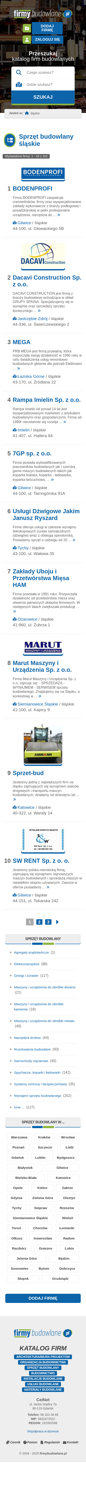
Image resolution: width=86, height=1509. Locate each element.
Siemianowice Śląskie (38, 700)
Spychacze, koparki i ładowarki (38, 1068)
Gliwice (24, 219)
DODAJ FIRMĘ (43, 1345)
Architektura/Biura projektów (43, 1403)
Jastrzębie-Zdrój (33, 314)
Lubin (69, 1281)
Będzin (64, 1292)
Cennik (15, 1489)
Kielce (42, 1204)
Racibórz (19, 1281)
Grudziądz (43, 1325)
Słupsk (63, 1314)
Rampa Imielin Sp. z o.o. (47, 396)
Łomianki (25, 1259)
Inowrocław (26, 1270)
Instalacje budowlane (43, 1425)
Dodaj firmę (47, 26)
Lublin (22, 1172)
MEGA (22, 338)
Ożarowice (27, 615)
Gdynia (22, 1215)
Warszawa (25, 1139)
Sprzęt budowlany (43, 1414)
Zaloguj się (47, 35)
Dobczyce (25, 1314)
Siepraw (67, 1226)
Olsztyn (18, 1226)
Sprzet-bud (28, 769)
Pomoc (32, 1489)
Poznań (62, 1150)
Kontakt (72, 1489)
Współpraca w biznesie (43, 1478)
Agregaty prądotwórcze (32, 948)
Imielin (24, 426)
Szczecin (19, 1161)
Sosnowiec (26, 1303)
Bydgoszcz (60, 1172)
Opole (18, 1204)
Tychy (23, 544)
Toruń (41, 1248)
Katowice (26, 803)
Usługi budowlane (43, 1431)
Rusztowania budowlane (33, 1045)
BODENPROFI (32, 184)
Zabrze (67, 1204)
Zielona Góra (59, 1215)
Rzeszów (19, 1237)
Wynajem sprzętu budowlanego (38, 1097)
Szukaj (43, 93)
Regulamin (52, 1489)
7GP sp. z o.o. (32, 449)
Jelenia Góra (26, 1292)
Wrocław (25, 1150)
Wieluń (18, 1248)
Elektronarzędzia (27, 960)
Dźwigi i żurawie (26, 971)
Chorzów (66, 1248)
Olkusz (62, 1259)
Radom (63, 1270)
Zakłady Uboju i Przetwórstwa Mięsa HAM (41, 574)
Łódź (44, 1161)
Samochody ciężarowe (31, 1057)
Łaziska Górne (31, 372)
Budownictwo (43, 1420)
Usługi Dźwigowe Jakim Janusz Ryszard (46, 510)
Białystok (25, 1183)
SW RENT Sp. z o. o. (41, 857)
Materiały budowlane (43, 1436)
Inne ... (19, 1108)
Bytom (63, 1303)
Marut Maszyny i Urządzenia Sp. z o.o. (42, 662)
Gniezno (46, 1281)
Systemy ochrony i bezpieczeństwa (41, 1080)
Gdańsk (67, 1161)
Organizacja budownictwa (43, 1409)
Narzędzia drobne (28, 1034)
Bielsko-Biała (26, 1194)
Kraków (62, 1139)
